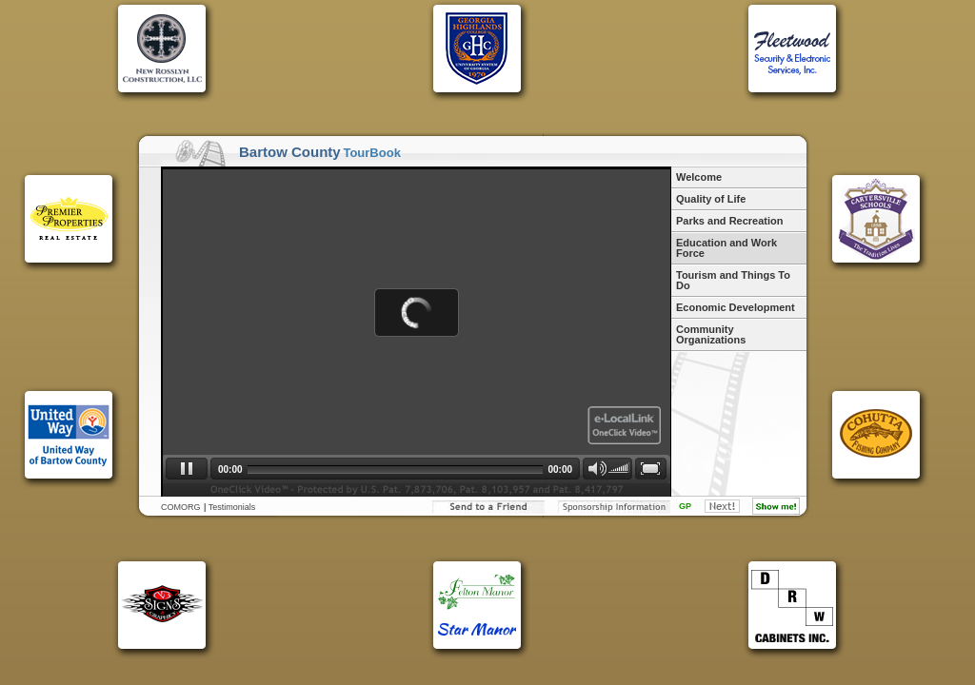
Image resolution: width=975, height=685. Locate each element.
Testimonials (232, 507)
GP (685, 506)
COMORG (181, 507)
